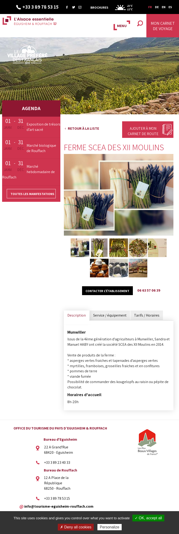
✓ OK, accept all (148, 518)
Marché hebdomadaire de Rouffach (28, 172)
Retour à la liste (83, 128)
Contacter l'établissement (107, 291)
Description (76, 315)
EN (163, 7)
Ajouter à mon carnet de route (143, 131)
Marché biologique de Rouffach (41, 148)
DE (157, 7)
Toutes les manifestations (32, 194)
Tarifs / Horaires (146, 315)
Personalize (109, 527)
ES (170, 7)
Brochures (99, 7)
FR (150, 7)
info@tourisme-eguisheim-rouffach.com (58, 506)
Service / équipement (110, 315)
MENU (122, 25)
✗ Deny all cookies (75, 527)
